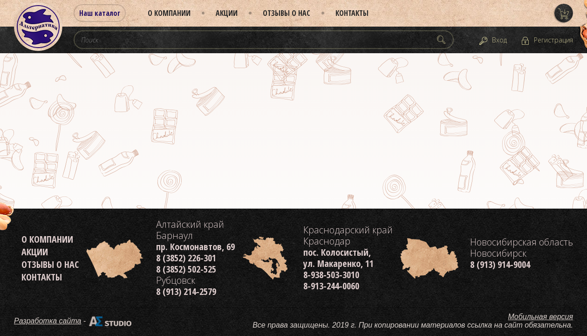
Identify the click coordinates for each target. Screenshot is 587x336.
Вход (499, 39)
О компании (169, 13)
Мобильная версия (540, 317)
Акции (227, 13)
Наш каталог (99, 13)
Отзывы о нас (286, 13)
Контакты (352, 13)
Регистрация (553, 39)
